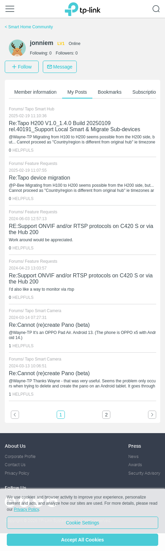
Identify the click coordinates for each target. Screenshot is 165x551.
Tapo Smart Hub (39, 109)
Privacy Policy (17, 473)
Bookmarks (110, 92)
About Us (15, 446)
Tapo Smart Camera (43, 310)
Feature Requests (41, 163)
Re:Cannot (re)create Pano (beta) (49, 325)
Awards (135, 464)
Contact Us (15, 464)
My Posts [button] (77, 92)
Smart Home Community (29, 27)
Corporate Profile (20, 456)
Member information (35, 92)
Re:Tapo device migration (39, 178)
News (133, 456)
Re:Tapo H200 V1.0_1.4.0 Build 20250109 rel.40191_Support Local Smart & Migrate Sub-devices (74, 126)
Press (134, 446)
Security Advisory (144, 473)
